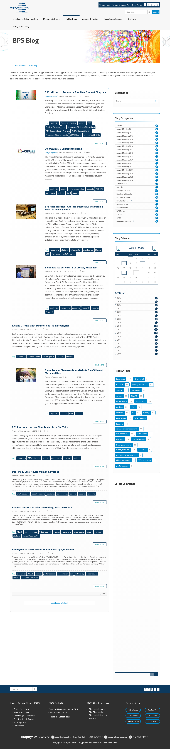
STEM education (34, 458)
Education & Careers (113, 18)
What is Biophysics (22, 712)
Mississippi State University (57, 135)
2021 (119, 315)
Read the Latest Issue (60, 716)
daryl (69, 192)
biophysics (54, 123)
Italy (63, 127)
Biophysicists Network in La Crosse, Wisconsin (26, 272)
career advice (62, 493)
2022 (119, 312)
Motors (98, 249)
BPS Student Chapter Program (58, 131)
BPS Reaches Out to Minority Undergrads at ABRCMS (42, 507)
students (81, 123)
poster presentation (76, 189)
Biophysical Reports (98, 715)
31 (156, 136)
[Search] (138, 12)
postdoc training (38, 493)
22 (156, 218)
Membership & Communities (25, 18)
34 (156, 132)
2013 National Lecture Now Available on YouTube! (40, 427)
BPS (89, 123)
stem (71, 413)
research (85, 308)
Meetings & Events (51, 18)
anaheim (61, 192)
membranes (88, 249)
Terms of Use (97, 742)
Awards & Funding (90, 18)
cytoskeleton (76, 249)
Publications (71, 18)
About (102, 4)
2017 (119, 329)
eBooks (92, 718)
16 (156, 187)
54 (156, 211)
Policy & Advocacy (21, 26)
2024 (119, 305)
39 (156, 153)
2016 (119, 332)
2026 (119, 298)
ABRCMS (99, 189)
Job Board (152, 721)
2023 (119, 308)
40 (156, 129)
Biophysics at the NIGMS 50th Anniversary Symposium (43, 549)
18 (156, 184)
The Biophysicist (96, 712)
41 (156, 150)
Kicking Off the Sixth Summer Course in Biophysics (40, 325)
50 (156, 221)
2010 (119, 353)
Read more (99, 143)
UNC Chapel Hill (49, 356)
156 (156, 191)
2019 (119, 322)
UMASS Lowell (76, 135)
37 (156, 146)
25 (156, 156)
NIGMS (19, 531)
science (64, 413)
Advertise (131, 4)
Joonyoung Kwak (51, 96)
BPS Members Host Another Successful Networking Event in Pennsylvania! (26, 211)
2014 (119, 339)
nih (71, 573)
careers (73, 493)
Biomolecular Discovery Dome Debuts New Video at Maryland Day (26, 375)
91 (156, 214)
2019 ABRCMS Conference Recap (26, 151)
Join (108, 4)
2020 (119, 319)
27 (156, 170)
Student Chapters (53, 127)
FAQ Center (152, 715)
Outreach (131, 18)
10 (142, 263)
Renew (115, 4)
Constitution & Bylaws (24, 719)
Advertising (133, 709)
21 (124, 272)
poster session (49, 573)
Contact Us (152, 709)
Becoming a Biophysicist (25, 715)
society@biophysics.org (117, 736)
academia (76, 308)
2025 (119, 301)
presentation (56, 458)
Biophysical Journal (97, 709)
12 (156, 204)
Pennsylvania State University (63, 253)
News (139, 4)
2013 (119, 343)
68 (156, 197)
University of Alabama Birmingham (81, 127)
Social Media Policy (110, 742)
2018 (119, 326)
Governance (19, 725)
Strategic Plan (20, 722)
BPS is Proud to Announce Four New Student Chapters (26, 95)
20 (156, 126)
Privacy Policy (87, 742)
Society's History (21, 709)
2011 (119, 350)
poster (63, 189)
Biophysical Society (68, 123)
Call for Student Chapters (81, 131)
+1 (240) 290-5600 (139, 736)
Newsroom (133, 715)
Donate (122, 4)
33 (156, 143)
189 (156, 194)
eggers (76, 192)
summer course (34, 356)
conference (50, 192)
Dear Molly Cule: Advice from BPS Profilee (35, 472)
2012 (119, 346)
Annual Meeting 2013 (31, 535)
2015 (119, 336)
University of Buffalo (92, 135)
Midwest (49, 311)
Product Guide (133, 721)
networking (54, 249)
